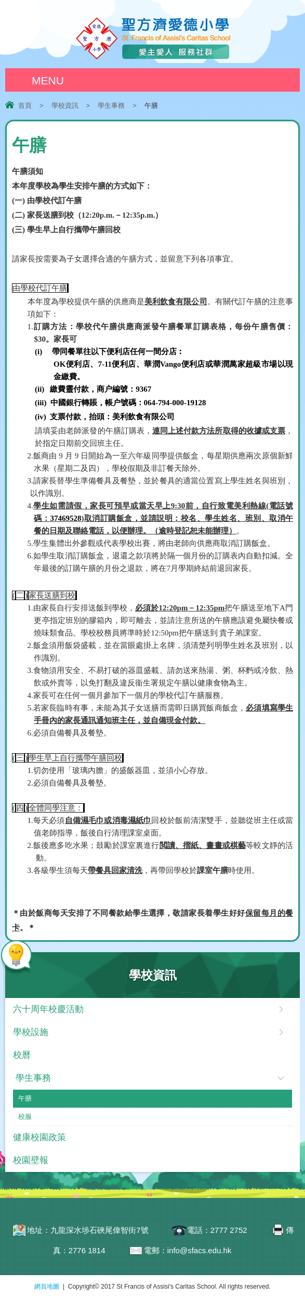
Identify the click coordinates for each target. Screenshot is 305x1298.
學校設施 (30, 1032)
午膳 (25, 1098)
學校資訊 (64, 105)
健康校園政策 (39, 1137)
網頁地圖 (46, 1286)
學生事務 (111, 105)
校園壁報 (30, 1160)
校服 (25, 1116)
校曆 (22, 1055)
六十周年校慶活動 (48, 1009)
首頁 (25, 105)
